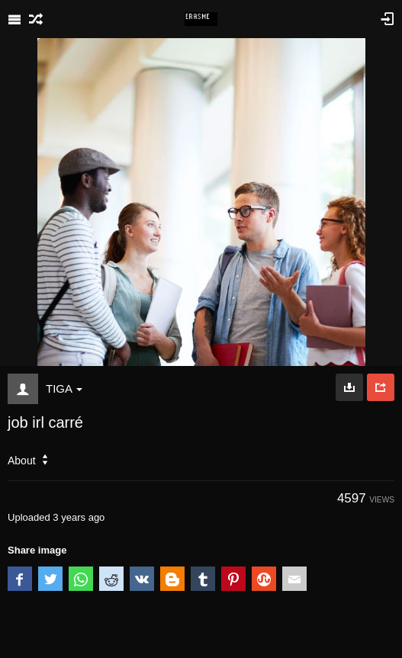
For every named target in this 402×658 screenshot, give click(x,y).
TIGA (64, 388)
